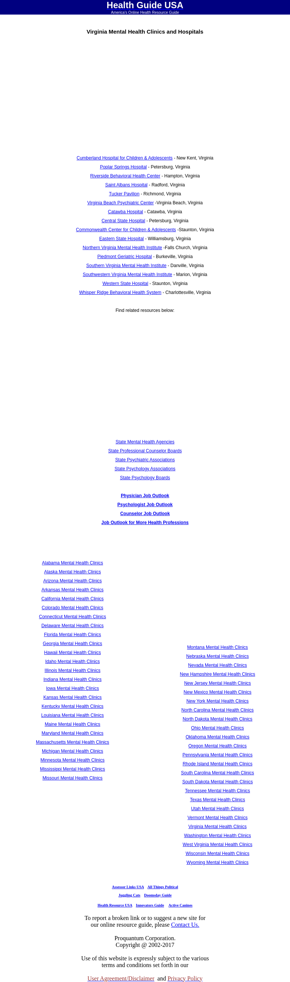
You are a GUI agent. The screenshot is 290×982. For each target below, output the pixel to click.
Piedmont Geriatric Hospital (124, 256)
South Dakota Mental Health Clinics (217, 781)
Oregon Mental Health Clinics (217, 746)
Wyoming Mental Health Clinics (217, 862)
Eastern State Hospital (121, 238)
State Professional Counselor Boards (145, 450)
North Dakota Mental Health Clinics (218, 719)
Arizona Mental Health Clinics (72, 580)
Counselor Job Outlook (145, 513)
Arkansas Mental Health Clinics (72, 589)
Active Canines (180, 905)
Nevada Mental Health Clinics (217, 665)
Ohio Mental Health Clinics (217, 728)
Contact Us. (185, 924)
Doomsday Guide (158, 895)
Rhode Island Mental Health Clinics (218, 763)
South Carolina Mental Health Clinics (217, 772)
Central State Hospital (123, 220)
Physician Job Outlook (145, 495)
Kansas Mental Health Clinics (72, 697)
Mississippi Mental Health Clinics (72, 769)
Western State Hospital (125, 283)
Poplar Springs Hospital (123, 167)
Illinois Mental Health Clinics (72, 670)
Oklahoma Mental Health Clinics (218, 737)
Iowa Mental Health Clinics (72, 688)
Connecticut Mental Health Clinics (72, 616)
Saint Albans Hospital (126, 185)
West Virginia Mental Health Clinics (217, 844)
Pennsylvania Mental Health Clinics (217, 755)
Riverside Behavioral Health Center (125, 176)
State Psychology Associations (145, 468)
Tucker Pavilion (124, 193)
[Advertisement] (145, 92)
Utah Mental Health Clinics (217, 808)
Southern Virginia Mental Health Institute (126, 265)
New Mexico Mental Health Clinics (217, 692)
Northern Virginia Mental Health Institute (122, 247)
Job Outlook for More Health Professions (144, 522)
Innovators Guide (150, 905)
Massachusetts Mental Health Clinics (72, 742)
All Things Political (162, 887)
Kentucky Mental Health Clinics (72, 706)
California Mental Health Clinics (72, 598)
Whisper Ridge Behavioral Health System (120, 292)
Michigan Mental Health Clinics (72, 751)
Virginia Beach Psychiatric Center (120, 202)
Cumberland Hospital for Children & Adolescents (125, 158)
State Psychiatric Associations (145, 459)
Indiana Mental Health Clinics (72, 679)
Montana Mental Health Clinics (217, 647)
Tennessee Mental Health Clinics (217, 790)
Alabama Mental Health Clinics (72, 563)
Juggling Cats (129, 895)
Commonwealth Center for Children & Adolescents (126, 229)
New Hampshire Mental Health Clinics (217, 674)
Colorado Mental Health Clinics (73, 607)
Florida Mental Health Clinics (72, 634)
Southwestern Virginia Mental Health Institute (127, 274)
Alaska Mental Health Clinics (72, 571)
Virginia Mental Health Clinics (217, 826)
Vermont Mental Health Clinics (218, 817)
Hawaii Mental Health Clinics (72, 652)
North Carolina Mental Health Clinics (217, 710)
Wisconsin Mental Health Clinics (218, 853)
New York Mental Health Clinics (217, 701)
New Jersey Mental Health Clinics (217, 683)
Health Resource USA (115, 905)
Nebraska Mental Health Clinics (217, 656)
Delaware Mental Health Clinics (72, 625)
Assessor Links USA (128, 887)
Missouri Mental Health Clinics (73, 778)
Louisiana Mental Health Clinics (72, 715)
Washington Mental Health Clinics (217, 835)
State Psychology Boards (145, 477)
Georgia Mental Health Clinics (72, 643)
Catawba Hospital (125, 211)
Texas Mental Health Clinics (217, 799)
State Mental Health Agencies (144, 441)
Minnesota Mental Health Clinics (72, 760)
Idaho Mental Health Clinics (72, 661)
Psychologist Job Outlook (145, 504)
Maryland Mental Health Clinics (72, 733)
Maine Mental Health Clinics (73, 724)
